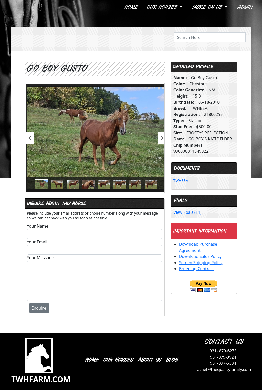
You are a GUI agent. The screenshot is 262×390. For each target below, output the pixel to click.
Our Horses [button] (162, 7)
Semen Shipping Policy (201, 262)
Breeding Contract (196, 268)
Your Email (37, 242)
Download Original (152, 88)
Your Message (40, 258)
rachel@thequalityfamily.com (223, 369)
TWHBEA (180, 180)
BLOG (171, 360)
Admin (244, 7)
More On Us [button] (207, 7)
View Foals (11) (187, 212)
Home (130, 7)
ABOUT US (149, 360)
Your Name (37, 226)
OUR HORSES (118, 360)
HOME (91, 360)
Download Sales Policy (200, 256)
